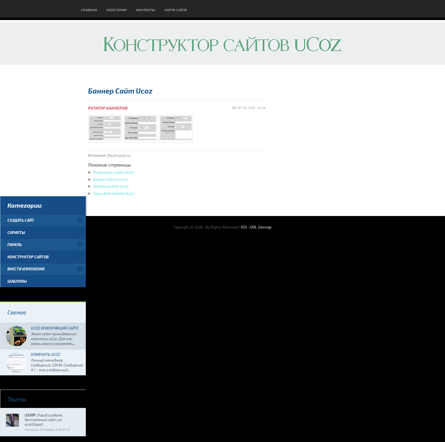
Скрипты (16, 232)
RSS (244, 227)
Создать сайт (20, 220)
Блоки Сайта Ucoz (110, 179)
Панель (14, 244)
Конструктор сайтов (28, 257)
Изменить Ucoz (45, 354)
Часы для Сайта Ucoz (113, 193)
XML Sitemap (260, 227)
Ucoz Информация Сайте (55, 328)
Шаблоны (17, 281)
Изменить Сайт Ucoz (113, 172)
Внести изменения (25, 269)
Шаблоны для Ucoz (111, 186)
